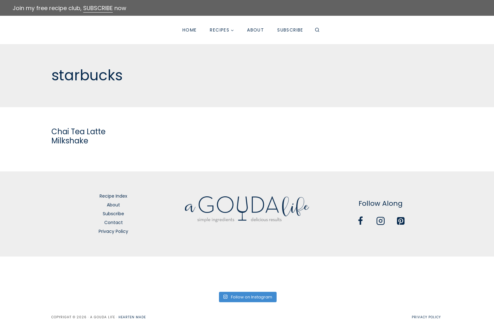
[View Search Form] (317, 30)
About (255, 30)
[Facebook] (360, 221)
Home (189, 30)
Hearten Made (132, 317)
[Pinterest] (401, 221)
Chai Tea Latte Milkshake (78, 136)
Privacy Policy (113, 231)
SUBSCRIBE (98, 8)
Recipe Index (113, 196)
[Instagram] (380, 221)
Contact (113, 222)
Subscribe (290, 30)
